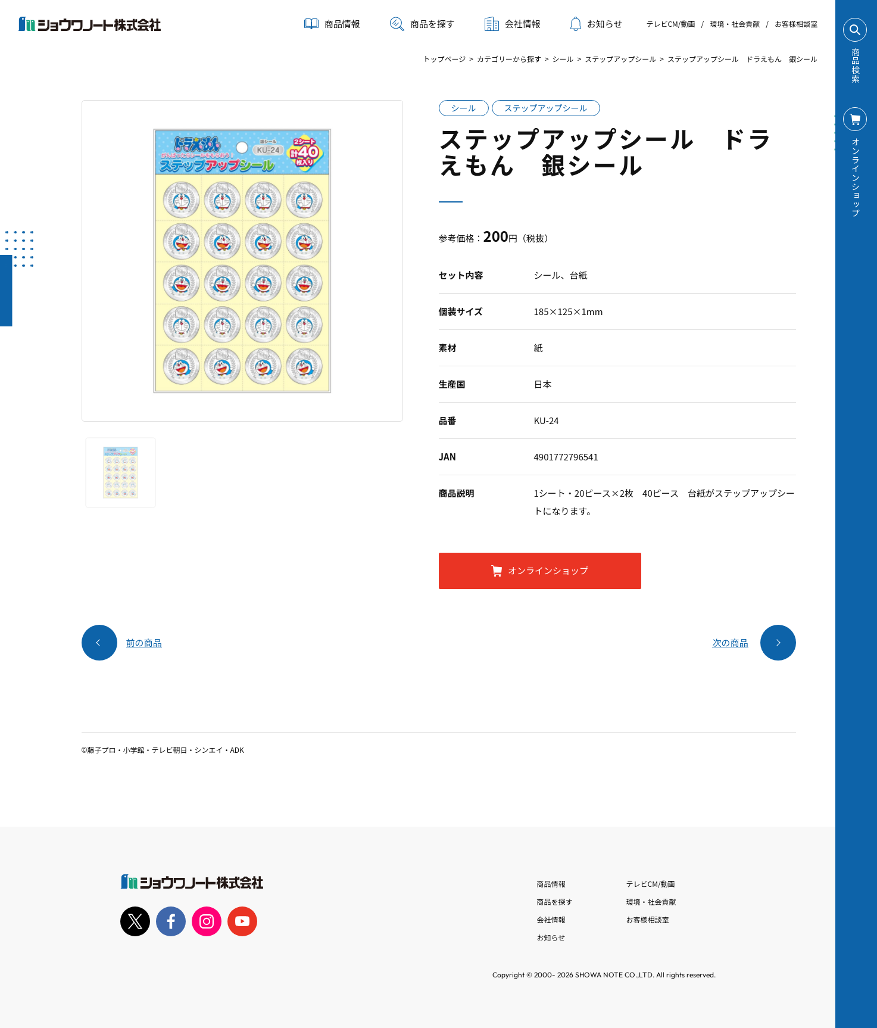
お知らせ (596, 24)
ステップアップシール (620, 59)
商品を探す (422, 24)
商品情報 (551, 884)
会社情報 (551, 919)
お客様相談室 (796, 23)
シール (563, 59)
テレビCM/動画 (670, 23)
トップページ (444, 59)
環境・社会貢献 (735, 23)
